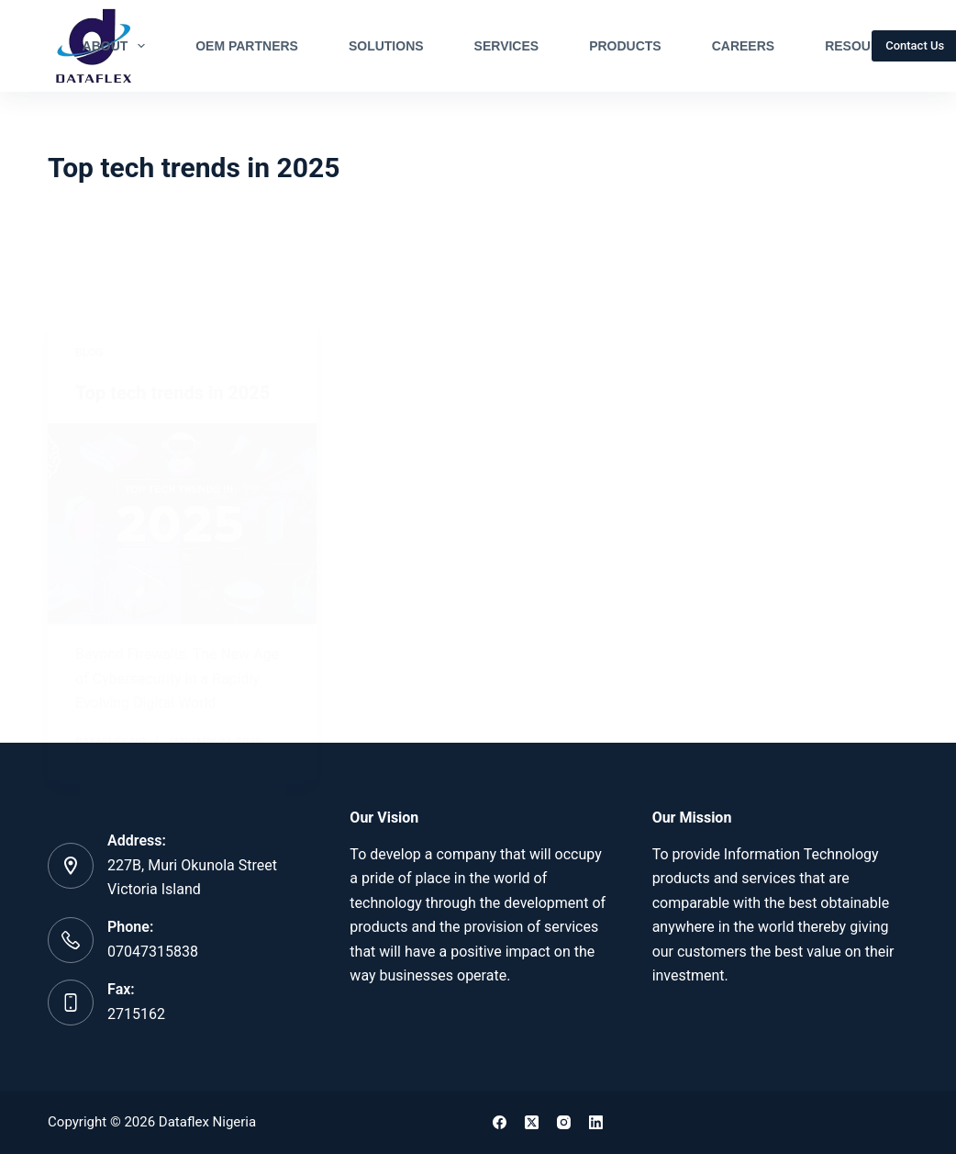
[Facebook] (499, 1122)
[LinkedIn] (596, 1122)
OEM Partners (246, 46)
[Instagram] (564, 1122)
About (118, 46)
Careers (743, 46)
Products (625, 46)
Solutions (386, 46)
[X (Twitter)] (532, 1122)
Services (506, 46)
